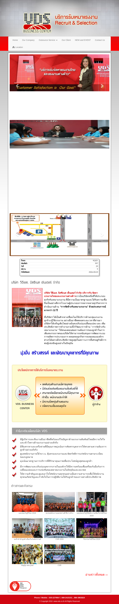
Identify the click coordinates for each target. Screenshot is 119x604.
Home (15, 40)
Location (18, 47)
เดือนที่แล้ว (24, 263)
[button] (17, 85)
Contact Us (100, 40)
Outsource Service (48, 40)
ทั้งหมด (23, 260)
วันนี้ (22, 266)
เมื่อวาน (23, 269)
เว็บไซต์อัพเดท (25, 272)
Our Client (66, 40)
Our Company (28, 40)
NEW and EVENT (83, 40)
